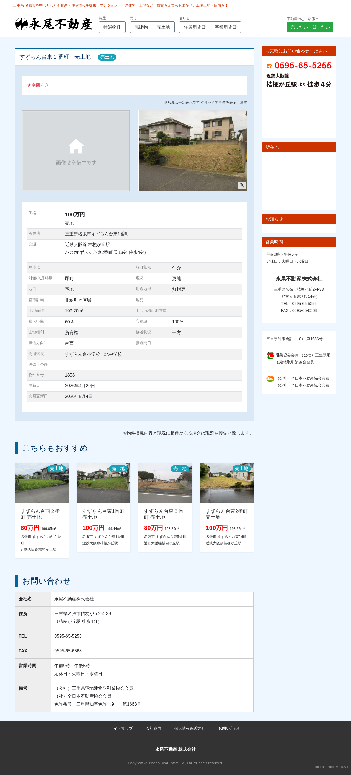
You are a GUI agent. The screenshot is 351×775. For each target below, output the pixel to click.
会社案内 (153, 728)
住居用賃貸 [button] (195, 27)
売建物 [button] (141, 27)
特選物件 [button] (112, 27)
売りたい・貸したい (310, 27)
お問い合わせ (229, 728)
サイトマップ (121, 728)
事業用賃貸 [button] (226, 27)
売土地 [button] (163, 27)
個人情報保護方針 (189, 728)
